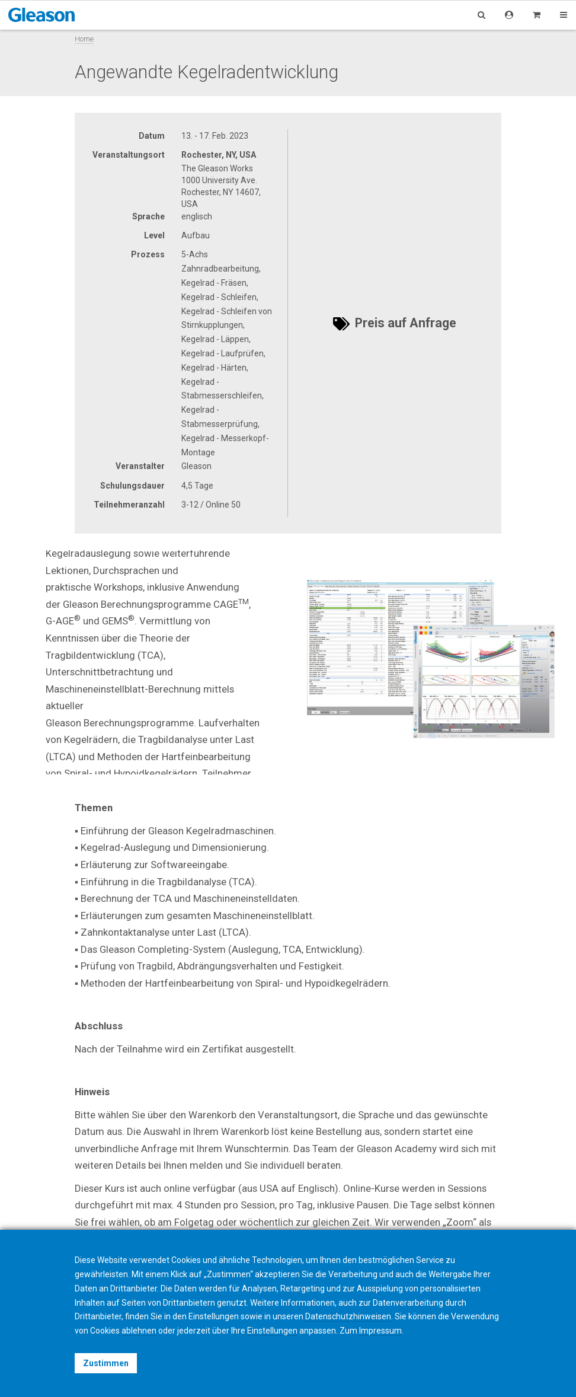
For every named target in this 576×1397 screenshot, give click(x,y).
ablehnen (138, 1330)
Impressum (380, 1330)
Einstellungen (272, 1330)
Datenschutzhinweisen (348, 1316)
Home (84, 38)
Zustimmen (106, 1363)
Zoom (459, 1222)
